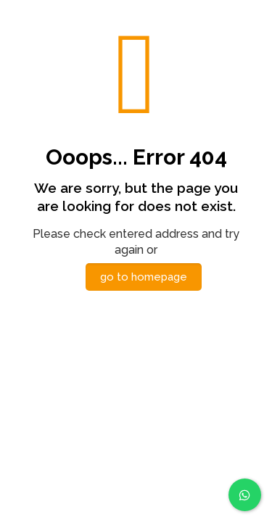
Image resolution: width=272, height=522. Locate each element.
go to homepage (143, 276)
